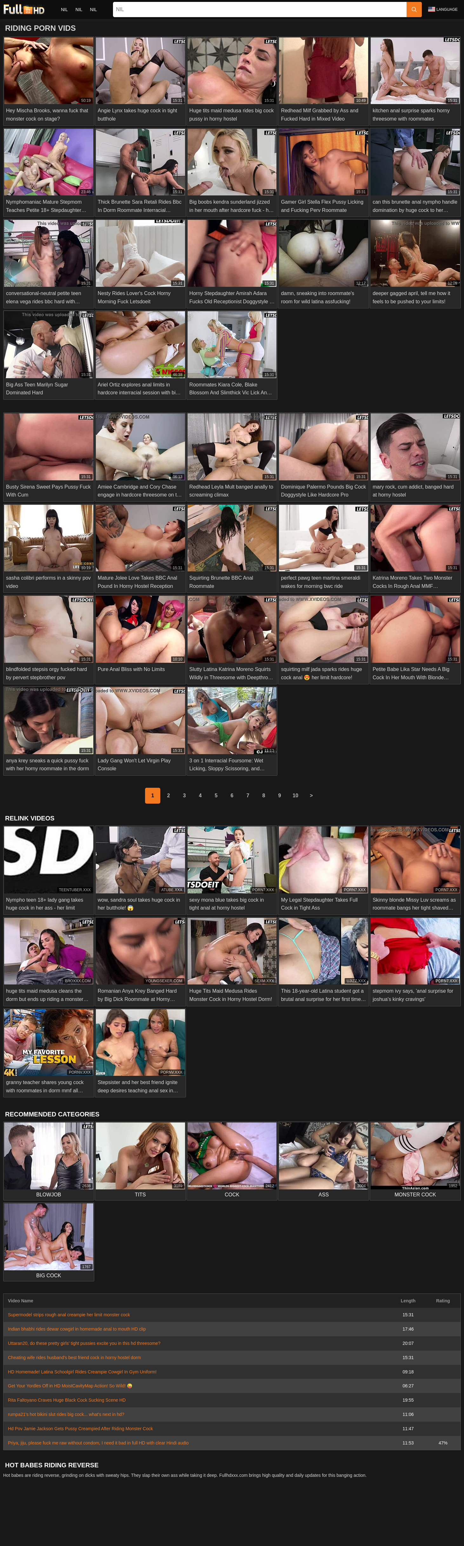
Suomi (216, 1527)
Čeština (281, 1527)
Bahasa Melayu (184, 1537)
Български (310, 1537)
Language (443, 9)
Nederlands (26, 1527)
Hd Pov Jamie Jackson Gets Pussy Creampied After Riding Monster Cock (80, 1428)
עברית (398, 1527)
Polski (417, 1527)
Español (337, 1537)
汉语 (380, 1537)
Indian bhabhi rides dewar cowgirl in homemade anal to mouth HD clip (77, 1329)
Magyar (213, 1537)
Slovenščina (57, 1527)
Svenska (87, 1537)
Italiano (263, 1537)
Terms (272, 1512)
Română (438, 1527)
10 (295, 795)
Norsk (132, 1527)
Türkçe (155, 1537)
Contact (193, 1512)
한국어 (176, 1527)
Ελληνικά (258, 1527)
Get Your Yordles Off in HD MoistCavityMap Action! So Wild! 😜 (70, 1385)
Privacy (251, 1512)
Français (360, 1537)
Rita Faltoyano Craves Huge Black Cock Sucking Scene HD (67, 1400)
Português (375, 1527)
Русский (111, 1537)
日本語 (196, 1527)
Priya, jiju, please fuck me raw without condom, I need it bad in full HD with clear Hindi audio (98, 1442)
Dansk (236, 1527)
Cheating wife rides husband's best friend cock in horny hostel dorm (74, 1357)
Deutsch (285, 1537)
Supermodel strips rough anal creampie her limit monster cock (69, 1314)
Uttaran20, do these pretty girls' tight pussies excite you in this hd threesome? (84, 1343)
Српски (111, 1527)
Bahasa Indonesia (314, 1527)
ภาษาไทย (153, 1527)
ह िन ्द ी (238, 1537)
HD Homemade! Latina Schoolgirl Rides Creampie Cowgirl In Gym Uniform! (82, 1371)
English (134, 1537)
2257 (232, 1512)
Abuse (214, 1512)
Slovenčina (86, 1527)
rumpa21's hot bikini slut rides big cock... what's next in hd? (66, 1414)
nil (64, 9)
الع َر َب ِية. (349, 1527)
